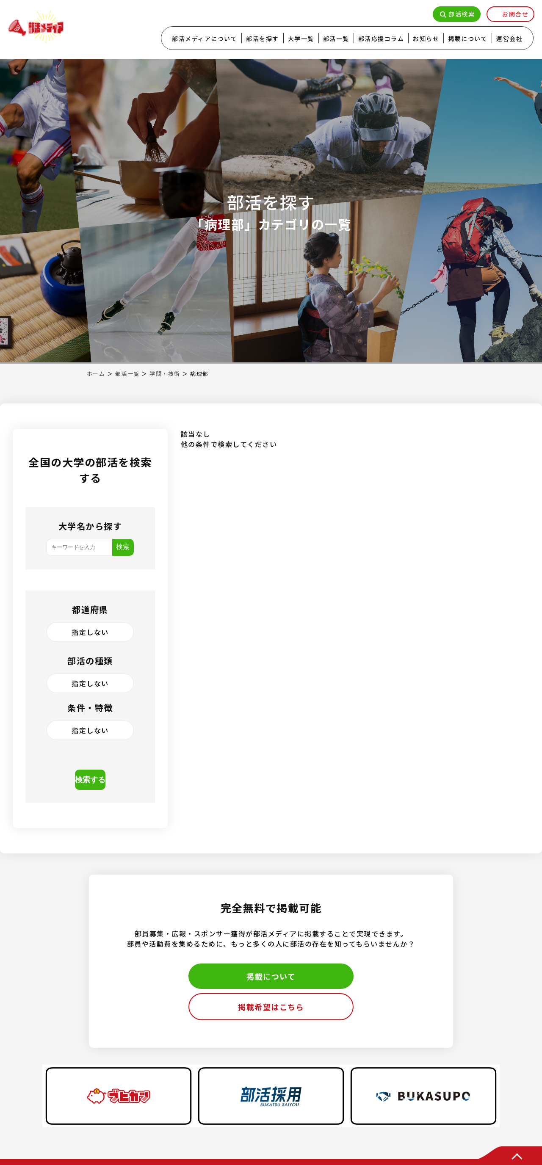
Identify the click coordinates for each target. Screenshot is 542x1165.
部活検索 (461, 14)
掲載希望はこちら (271, 1006)
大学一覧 (301, 38)
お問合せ (515, 14)
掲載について (467, 38)
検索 (123, 546)
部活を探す (262, 38)
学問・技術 (164, 374)
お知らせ (426, 38)
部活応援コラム (381, 38)
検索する (90, 780)
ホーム (96, 374)
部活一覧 (336, 38)
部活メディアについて (204, 38)
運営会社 (509, 38)
